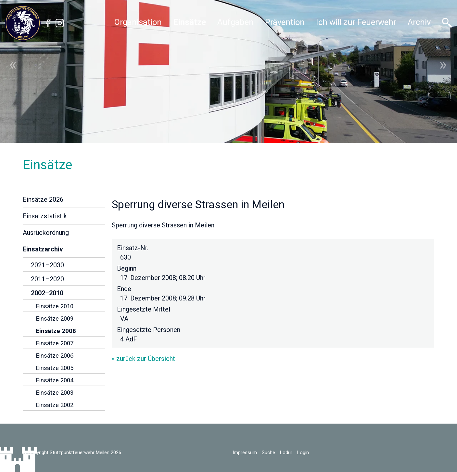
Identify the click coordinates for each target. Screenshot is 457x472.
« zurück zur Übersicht (143, 359)
